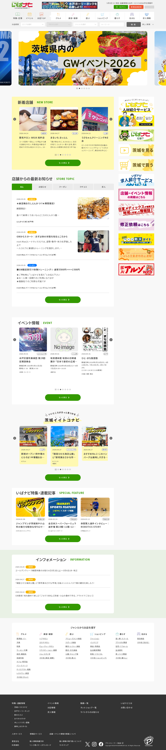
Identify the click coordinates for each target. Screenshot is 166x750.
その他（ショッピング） (98, 658)
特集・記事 (17, 18)
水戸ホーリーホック (21, 711)
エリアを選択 (27, 24)
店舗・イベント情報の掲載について (63, 734)
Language (148, 7)
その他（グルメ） (23, 677)
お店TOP (41, 18)
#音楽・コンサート (54, 372)
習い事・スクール (122, 638)
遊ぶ (88, 18)
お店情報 (51, 707)
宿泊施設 (140, 638)
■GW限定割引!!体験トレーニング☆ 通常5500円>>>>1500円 (48, 269)
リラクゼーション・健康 (48, 650)
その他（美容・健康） (47, 658)
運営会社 (15, 741)
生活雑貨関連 (95, 650)
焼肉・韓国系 (22, 654)
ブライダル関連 (121, 642)
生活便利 (119, 650)
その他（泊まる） (143, 642)
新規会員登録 (134, 7)
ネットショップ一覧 (88, 707)
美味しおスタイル (20, 726)
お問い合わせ (127, 707)
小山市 (72, 450)
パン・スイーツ (22, 665)
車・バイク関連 (121, 654)
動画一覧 (84, 703)
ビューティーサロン (46, 646)
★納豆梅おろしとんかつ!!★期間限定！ (36, 203)
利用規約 (15, 745)
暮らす (117, 18)
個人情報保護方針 (37, 741)
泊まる (132, 18)
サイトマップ (64, 745)
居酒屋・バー (21, 638)
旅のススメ (18, 715)
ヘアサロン (43, 638)
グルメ (58, 18)
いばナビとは (126, 703)
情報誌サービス (36, 734)
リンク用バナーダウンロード (40, 745)
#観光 (84, 463)
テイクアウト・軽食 (24, 669)
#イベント (23, 461)
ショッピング (102, 18)
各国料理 (20, 658)
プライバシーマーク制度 (113, 743)
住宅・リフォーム (122, 646)
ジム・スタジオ (44, 654)
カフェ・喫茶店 (22, 661)
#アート (22, 463)
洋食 (18, 642)
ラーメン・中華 (22, 650)
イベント (29, 18)
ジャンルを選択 (80, 24)
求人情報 (147, 18)
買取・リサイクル (96, 654)
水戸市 (40, 450)
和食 (18, 646)
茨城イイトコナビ (20, 707)
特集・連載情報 (18, 703)
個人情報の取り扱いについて (70, 741)
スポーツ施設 (70, 642)
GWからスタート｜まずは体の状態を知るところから (42, 236)
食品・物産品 (95, 646)
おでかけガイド (20, 718)
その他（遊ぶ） (70, 658)
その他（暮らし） (122, 658)
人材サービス (17, 734)
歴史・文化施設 (71, 650)
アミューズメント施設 (73, 638)
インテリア (94, 642)
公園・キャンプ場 (71, 654)
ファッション (94, 638)
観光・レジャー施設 (72, 646)
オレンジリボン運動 (21, 722)
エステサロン (44, 642)
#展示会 (20, 385)
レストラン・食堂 (23, 673)
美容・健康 (73, 18)
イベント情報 (53, 703)
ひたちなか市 (101, 450)
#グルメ (53, 461)
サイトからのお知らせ (89, 712)
